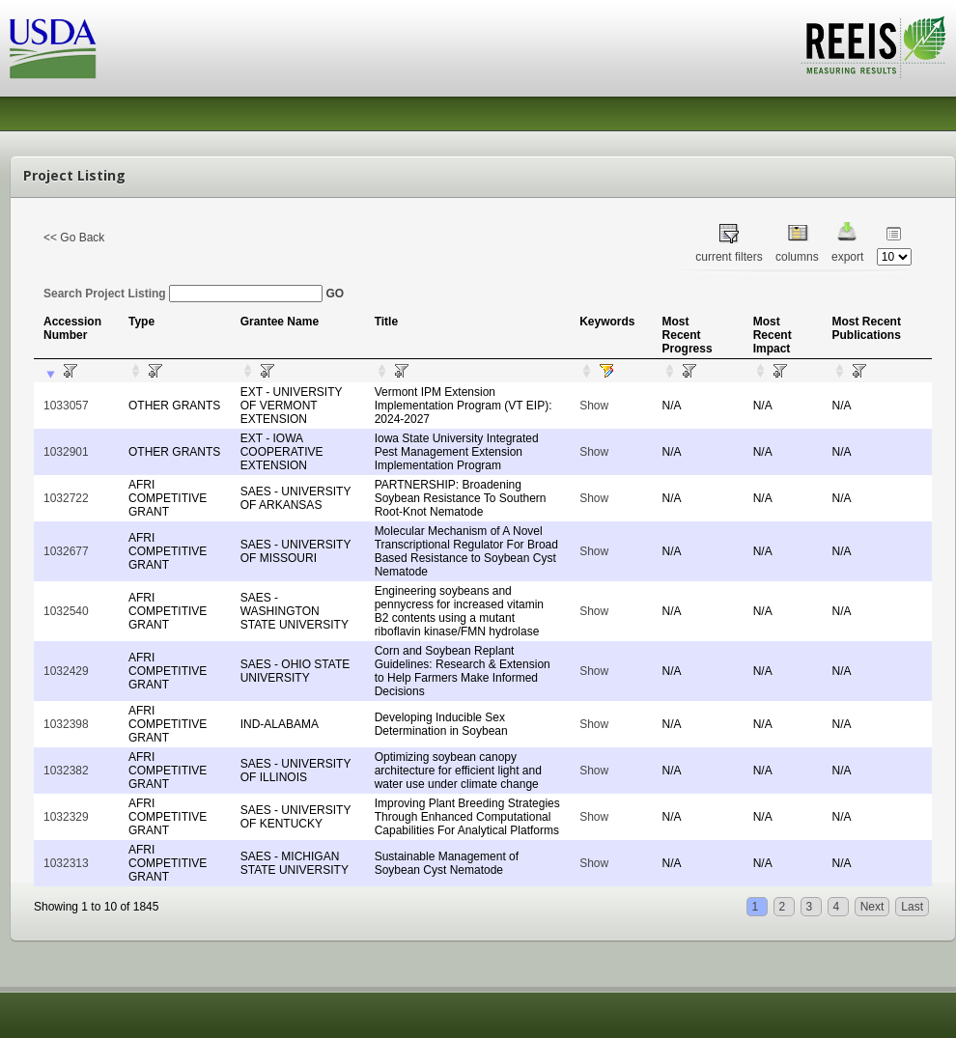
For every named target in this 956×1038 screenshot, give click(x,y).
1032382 (66, 770)
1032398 (66, 724)
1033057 (66, 405)
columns (797, 257)
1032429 (66, 671)
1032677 (66, 551)
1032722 (66, 498)
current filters (728, 257)
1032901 (66, 452)
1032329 (66, 817)
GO (334, 293)
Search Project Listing (183, 293)
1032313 (66, 863)
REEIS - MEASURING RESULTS (873, 47)
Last (912, 906)
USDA (53, 48)
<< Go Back (73, 237)
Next (872, 906)
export (847, 257)
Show (593, 405)
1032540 (66, 611)
